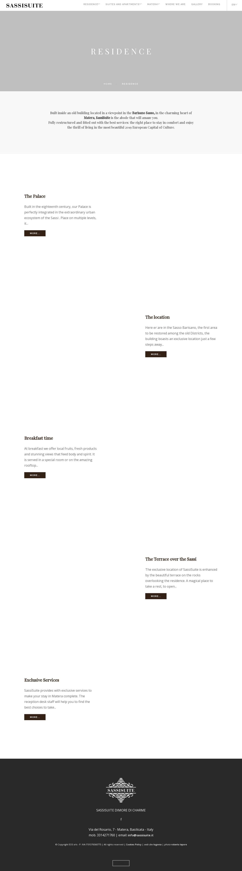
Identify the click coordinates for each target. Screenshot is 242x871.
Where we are (172, 5)
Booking (213, 5)
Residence (80, 5)
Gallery (194, 5)
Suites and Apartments (115, 5)
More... (35, 233)
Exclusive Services (44, 679)
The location (158, 317)
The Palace (35, 196)
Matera (147, 5)
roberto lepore (179, 844)
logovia (157, 844)
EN (232, 5)
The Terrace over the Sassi (173, 558)
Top (121, 863)
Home (108, 84)
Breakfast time (40, 437)
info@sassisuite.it (141, 835)
